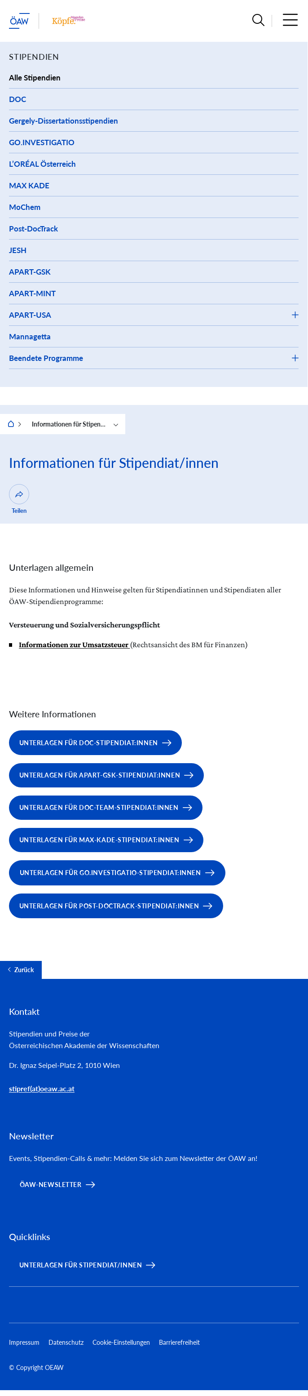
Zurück (24, 970)
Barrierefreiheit (179, 1342)
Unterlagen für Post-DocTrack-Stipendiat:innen (109, 906)
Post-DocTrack (33, 228)
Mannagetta (30, 336)
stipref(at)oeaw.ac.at (42, 1088)
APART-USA (30, 315)
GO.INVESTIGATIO (42, 142)
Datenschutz (66, 1342)
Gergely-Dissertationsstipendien (63, 120)
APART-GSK (30, 271)
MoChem (24, 207)
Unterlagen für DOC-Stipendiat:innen (88, 743)
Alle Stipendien (35, 77)
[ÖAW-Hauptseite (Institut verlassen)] (19, 21)
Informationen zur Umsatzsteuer (74, 644)
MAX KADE (29, 185)
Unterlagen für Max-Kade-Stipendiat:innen (99, 840)
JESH (17, 250)
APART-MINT (32, 293)
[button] (258, 21)
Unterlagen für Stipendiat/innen (80, 1265)
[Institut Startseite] (68, 21)
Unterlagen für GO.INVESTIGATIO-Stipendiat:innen (110, 872)
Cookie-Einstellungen (121, 1342)
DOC (17, 99)
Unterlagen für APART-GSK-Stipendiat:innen (99, 775)
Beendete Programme (46, 358)
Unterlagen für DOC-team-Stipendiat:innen (99, 807)
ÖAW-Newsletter (51, 1184)
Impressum (24, 1342)
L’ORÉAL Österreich (42, 164)
